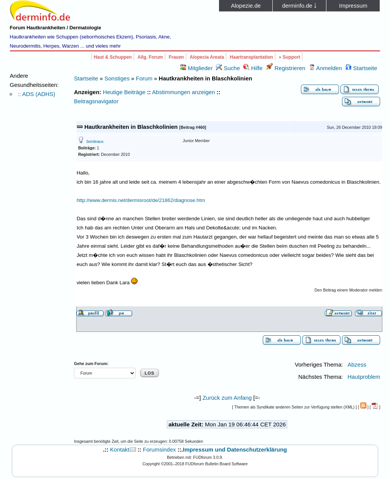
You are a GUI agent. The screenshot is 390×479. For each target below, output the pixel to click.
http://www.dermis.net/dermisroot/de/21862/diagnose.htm (141, 200)
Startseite (361, 68)
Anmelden (325, 68)
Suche (228, 68)
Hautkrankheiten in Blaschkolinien (130, 126)
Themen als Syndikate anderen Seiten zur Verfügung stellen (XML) (294, 407)
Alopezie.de (246, 5)
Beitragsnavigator (96, 101)
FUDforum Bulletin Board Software (216, 463)
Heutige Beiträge (124, 92)
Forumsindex (159, 449)
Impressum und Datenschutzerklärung (235, 449)
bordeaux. (95, 141)
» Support (289, 57)
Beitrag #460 (193, 127)
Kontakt (119, 449)
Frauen (176, 57)
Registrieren (285, 68)
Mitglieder (196, 68)
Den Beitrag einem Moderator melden (348, 290)
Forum (144, 78)
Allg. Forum (150, 57)
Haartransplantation (251, 57)
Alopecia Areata (207, 57)
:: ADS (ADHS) (36, 94)
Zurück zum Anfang (227, 397)
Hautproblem (363, 376)
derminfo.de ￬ (299, 5)
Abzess (356, 364)
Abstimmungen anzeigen (183, 92)
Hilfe (252, 68)
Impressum (353, 5)
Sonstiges (116, 78)
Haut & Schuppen (113, 57)
